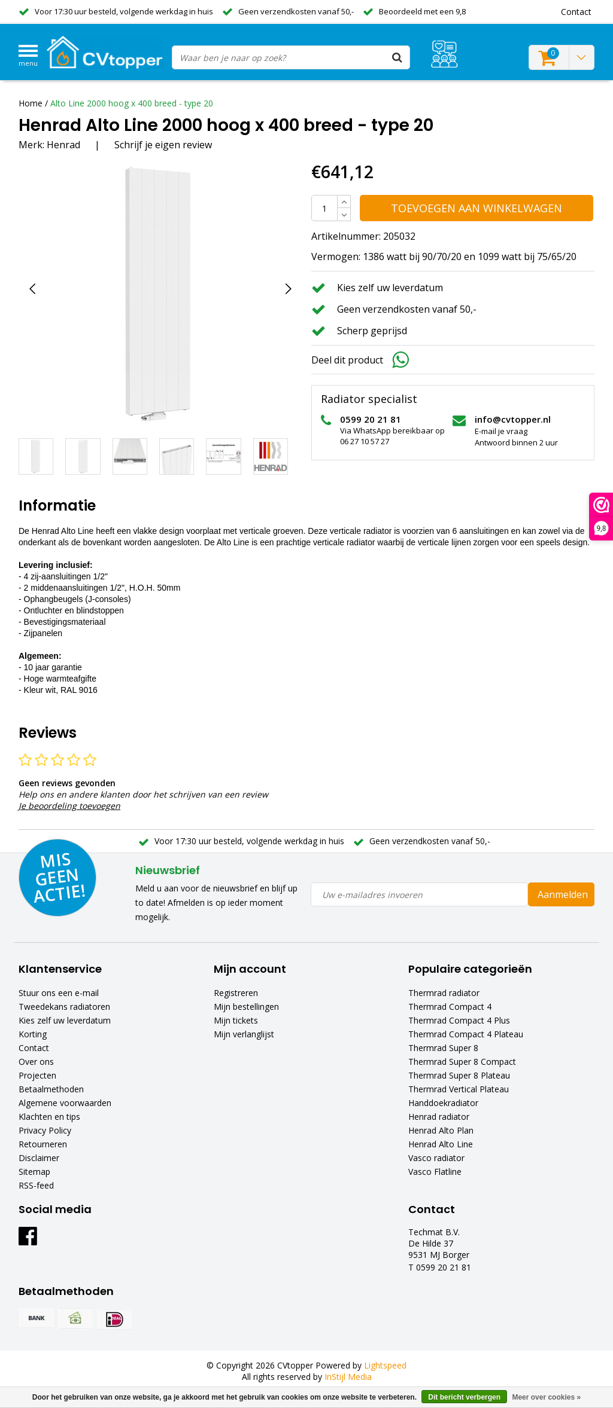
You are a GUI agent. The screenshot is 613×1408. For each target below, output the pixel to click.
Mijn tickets (236, 1020)
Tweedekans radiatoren (64, 1006)
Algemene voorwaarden (65, 1102)
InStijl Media (348, 1376)
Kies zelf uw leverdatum (65, 1020)
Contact (34, 1047)
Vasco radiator (436, 1157)
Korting (33, 1034)
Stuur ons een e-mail (59, 992)
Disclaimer (39, 1157)
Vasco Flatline (435, 1171)
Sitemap (34, 1171)
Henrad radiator (438, 1116)
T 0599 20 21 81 (439, 1267)
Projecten (37, 1075)
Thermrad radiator (444, 992)
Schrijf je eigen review (163, 144)
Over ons (36, 1061)
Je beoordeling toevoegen (69, 805)
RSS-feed (36, 1185)
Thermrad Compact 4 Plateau (465, 1034)
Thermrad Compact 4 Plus (459, 1020)
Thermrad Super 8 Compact (462, 1061)
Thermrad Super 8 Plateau (459, 1075)
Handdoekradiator (443, 1102)
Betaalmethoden (51, 1089)
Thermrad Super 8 (443, 1047)
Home (31, 103)
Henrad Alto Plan (441, 1130)
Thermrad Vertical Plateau (458, 1089)
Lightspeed (385, 1365)
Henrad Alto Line (440, 1144)
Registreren (236, 992)
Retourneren (43, 1144)
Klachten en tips (49, 1116)
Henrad (63, 144)
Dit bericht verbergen (464, 1397)
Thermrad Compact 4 (449, 1006)
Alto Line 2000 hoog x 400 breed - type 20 (131, 103)
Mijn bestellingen (246, 1006)
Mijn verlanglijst (244, 1034)
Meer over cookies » (546, 1397)
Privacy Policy (45, 1130)
